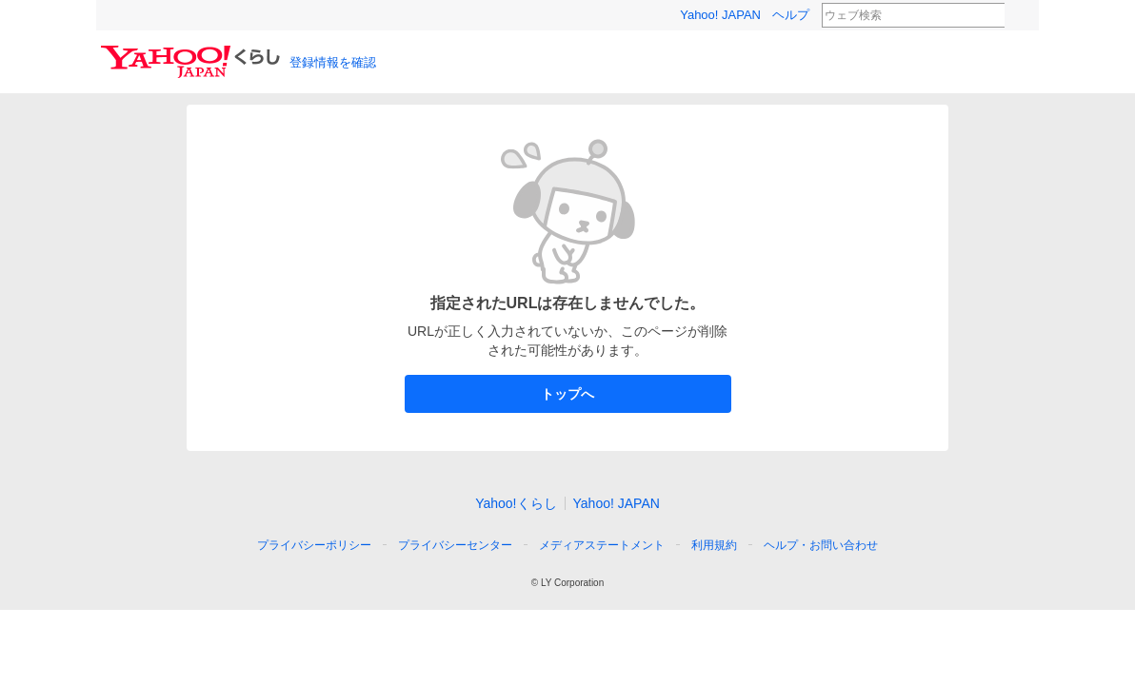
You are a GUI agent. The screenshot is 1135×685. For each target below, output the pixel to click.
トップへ (568, 394)
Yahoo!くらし (515, 503)
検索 (1017, 16)
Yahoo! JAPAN (720, 15)
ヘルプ (790, 15)
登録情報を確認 (332, 62)
